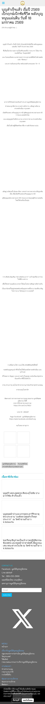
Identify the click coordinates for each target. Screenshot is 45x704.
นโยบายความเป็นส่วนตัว (29, 694)
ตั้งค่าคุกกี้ (16, 700)
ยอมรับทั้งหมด (27, 700)
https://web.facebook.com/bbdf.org (22, 419)
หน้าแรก (5, 646)
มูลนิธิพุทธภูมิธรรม (19, 569)
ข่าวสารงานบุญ (7, 669)
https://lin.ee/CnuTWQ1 (22, 405)
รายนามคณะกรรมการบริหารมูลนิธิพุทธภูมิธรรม (19, 662)
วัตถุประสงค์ (6, 656)
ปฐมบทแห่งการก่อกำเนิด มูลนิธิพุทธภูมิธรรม (18, 654)
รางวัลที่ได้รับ (6, 675)
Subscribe (7, 595)
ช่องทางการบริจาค (8, 682)
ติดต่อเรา (5, 684)
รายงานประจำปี (7, 672)
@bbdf (9, 572)
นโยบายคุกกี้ (7, 696)
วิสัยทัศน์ (5, 659)
